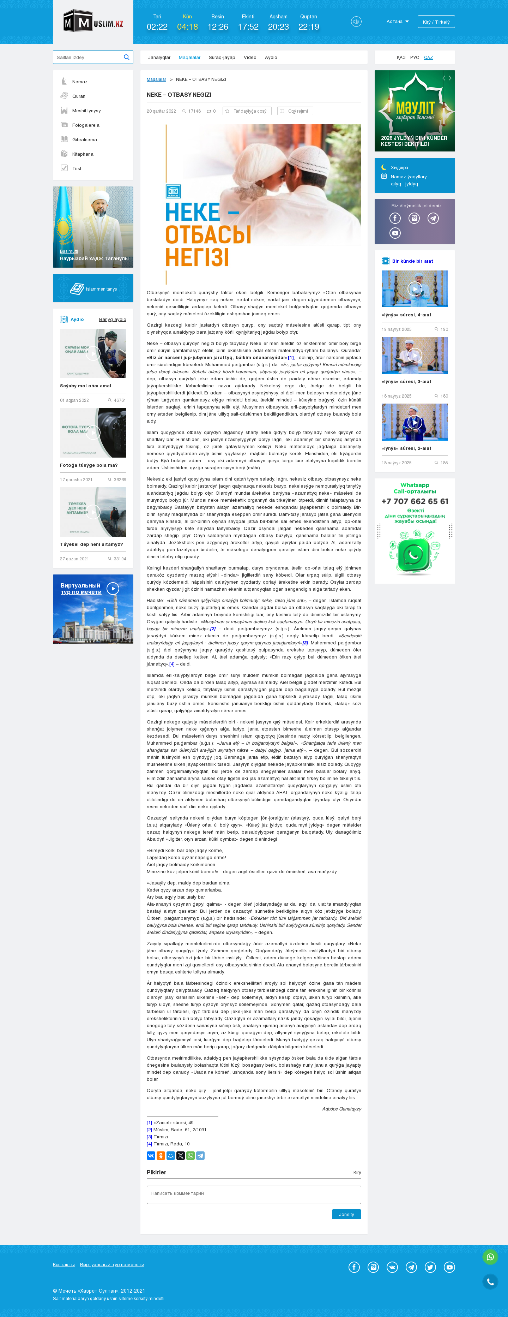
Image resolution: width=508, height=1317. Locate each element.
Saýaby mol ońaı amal (85, 385)
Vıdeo (250, 57)
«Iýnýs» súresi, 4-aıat (406, 314)
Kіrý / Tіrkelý (436, 22)
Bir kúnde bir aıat (412, 261)
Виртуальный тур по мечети (112, 1264)
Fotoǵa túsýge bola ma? (89, 465)
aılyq (396, 183)
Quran (72, 96)
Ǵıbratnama (78, 139)
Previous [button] (444, 78)
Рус (414, 57)
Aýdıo (271, 57)
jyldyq (411, 183)
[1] (149, 1122)
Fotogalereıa (79, 125)
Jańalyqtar (159, 57)
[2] (149, 1129)
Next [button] (450, 78)
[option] (415, 112)
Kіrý (357, 1172)
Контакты (64, 1264)
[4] (172, 664)
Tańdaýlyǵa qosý (245, 110)
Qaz (428, 57)
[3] (149, 1136)
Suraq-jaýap (222, 57)
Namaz (73, 81)
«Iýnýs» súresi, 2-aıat (406, 448)
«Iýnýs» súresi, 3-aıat (406, 381)
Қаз (401, 57)
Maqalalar (189, 57)
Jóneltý (346, 1214)
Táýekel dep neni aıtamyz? (91, 544)
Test (70, 168)
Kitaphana (76, 154)
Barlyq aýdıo (112, 319)
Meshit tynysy (80, 110)
